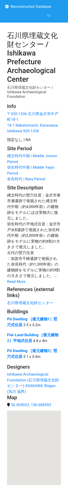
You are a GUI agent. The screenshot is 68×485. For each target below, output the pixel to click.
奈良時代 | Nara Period (26, 179)
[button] (48, 15)
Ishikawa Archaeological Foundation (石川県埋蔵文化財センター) (33, 380)
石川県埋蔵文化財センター (30, 303)
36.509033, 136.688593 (31, 404)
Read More (16, 281)
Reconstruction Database (28, 6)
